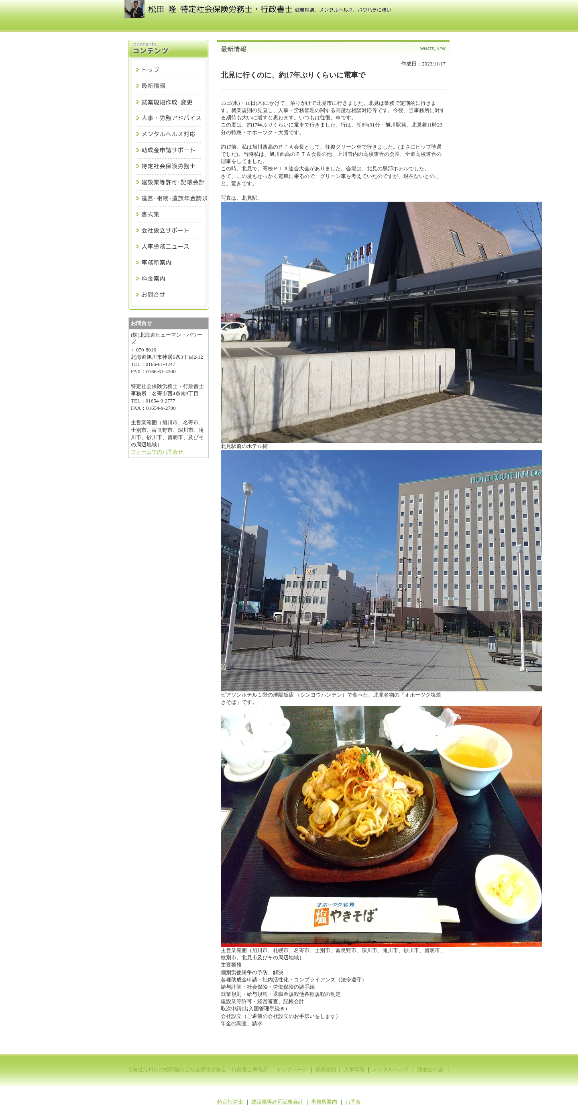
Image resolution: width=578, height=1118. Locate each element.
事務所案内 (324, 1102)
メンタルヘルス (390, 1070)
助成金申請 (430, 1070)
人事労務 (354, 1070)
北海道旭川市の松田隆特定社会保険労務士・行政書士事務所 (197, 1070)
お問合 (353, 1102)
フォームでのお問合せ (157, 452)
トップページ (291, 1070)
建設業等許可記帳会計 (277, 1102)
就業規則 (325, 1070)
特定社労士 (230, 1102)
